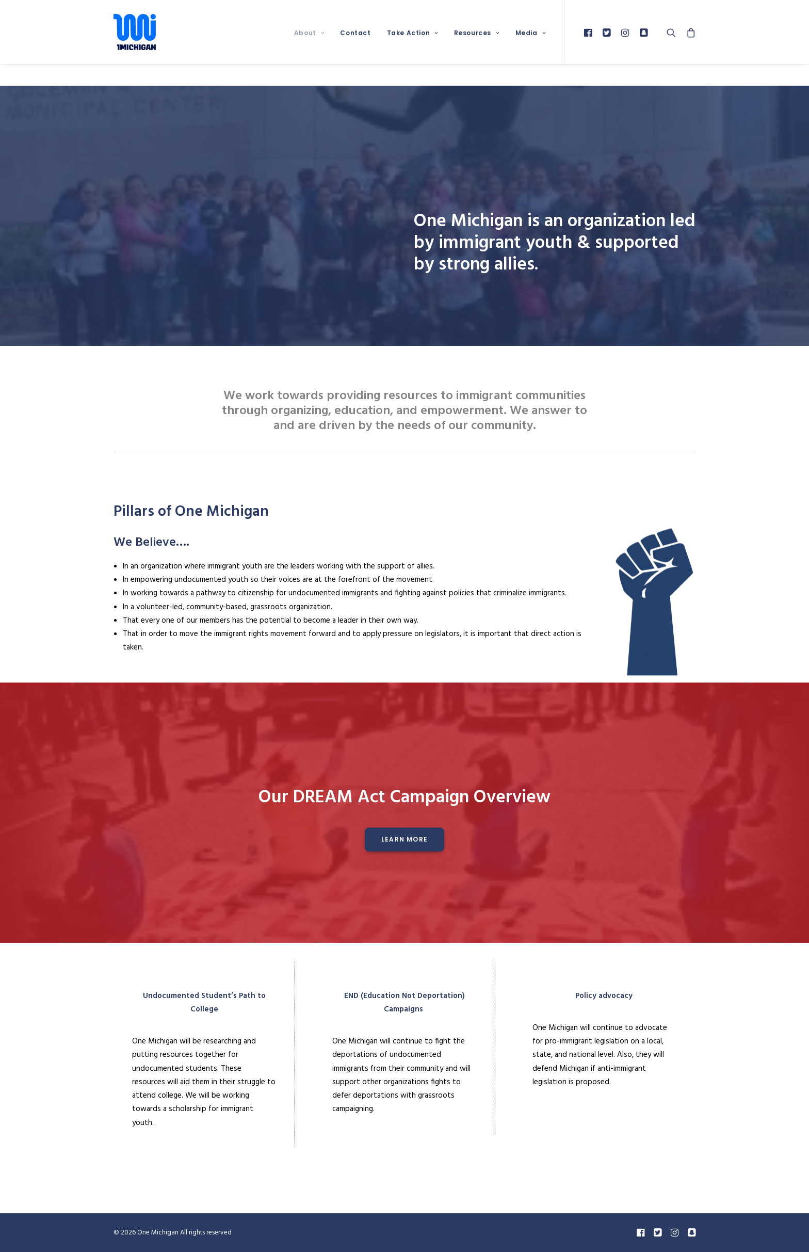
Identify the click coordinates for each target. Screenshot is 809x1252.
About (309, 32)
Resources (476, 32)
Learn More (404, 839)
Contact (355, 32)
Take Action (412, 32)
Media (530, 32)
